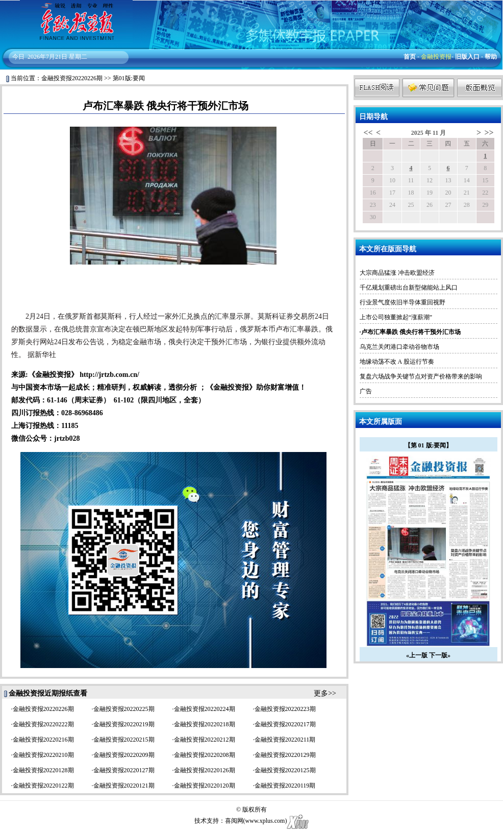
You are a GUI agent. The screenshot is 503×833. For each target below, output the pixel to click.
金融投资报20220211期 (285, 739)
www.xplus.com (265, 820)
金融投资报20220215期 (124, 739)
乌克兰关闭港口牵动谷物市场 (399, 346)
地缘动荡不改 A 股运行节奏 (397, 361)
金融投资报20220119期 (285, 785)
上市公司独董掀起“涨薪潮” (396, 317)
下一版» (439, 655)
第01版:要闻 (129, 78)
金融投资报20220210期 (43, 754)
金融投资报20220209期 (124, 754)
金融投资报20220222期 (43, 724)
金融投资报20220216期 (43, 739)
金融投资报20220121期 (124, 785)
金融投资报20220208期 (204, 754)
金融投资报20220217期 (285, 724)
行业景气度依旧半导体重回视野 (402, 302)
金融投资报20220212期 (204, 739)
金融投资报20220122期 (43, 785)
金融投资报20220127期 (124, 770)
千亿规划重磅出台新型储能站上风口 (409, 287)
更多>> (325, 693)
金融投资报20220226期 (72, 78)
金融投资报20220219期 (124, 724)
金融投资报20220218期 (204, 724)
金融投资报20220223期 (285, 708)
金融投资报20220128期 (43, 770)
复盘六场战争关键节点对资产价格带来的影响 (421, 376)
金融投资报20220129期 (285, 754)
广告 (366, 391)
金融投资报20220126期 (204, 770)
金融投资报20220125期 (285, 770)
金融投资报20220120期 (204, 785)
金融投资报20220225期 (124, 708)
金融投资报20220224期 (204, 708)
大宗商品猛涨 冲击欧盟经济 (397, 272)
